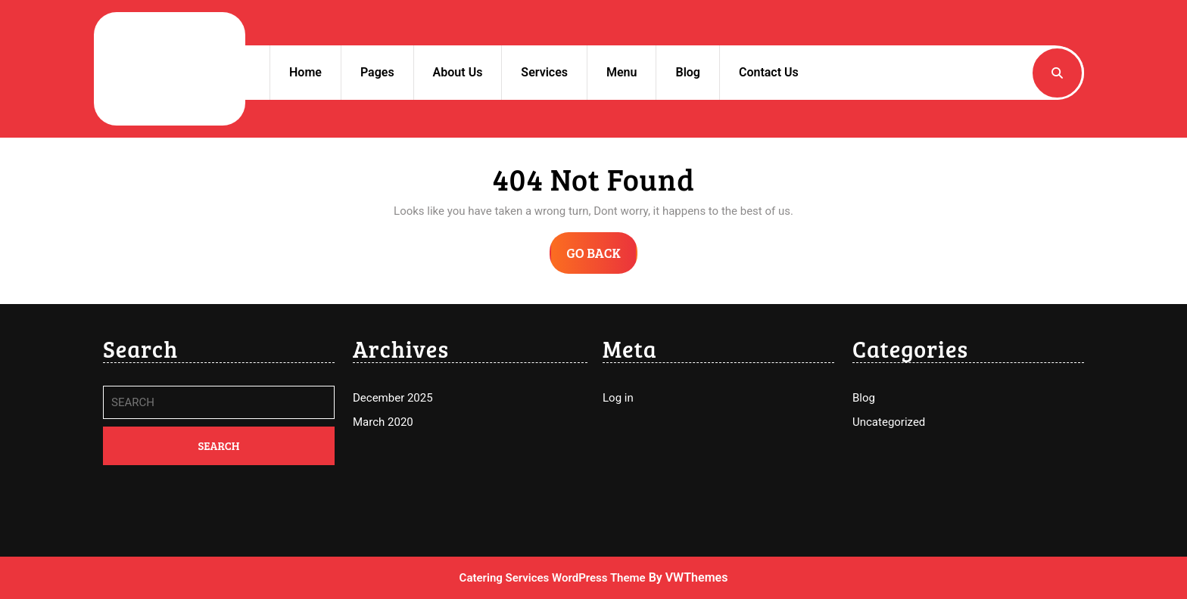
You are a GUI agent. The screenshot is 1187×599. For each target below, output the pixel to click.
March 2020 (383, 422)
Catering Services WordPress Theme (553, 578)
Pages (377, 72)
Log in (618, 398)
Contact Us (769, 72)
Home (305, 72)
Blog (687, 72)
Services (544, 72)
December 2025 (393, 398)
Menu (621, 72)
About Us (458, 72)
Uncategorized (888, 422)
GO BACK (601, 258)
